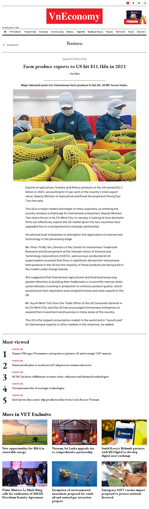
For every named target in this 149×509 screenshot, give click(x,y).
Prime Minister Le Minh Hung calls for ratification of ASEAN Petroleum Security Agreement (22, 493)
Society (131, 31)
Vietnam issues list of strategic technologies (38, 388)
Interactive (141, 31)
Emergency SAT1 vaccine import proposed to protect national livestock (123, 493)
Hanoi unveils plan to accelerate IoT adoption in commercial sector (52, 365)
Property (109, 31)
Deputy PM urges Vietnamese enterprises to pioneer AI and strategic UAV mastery (61, 353)
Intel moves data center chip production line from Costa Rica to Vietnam (55, 399)
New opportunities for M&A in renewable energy (23, 450)
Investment (43, 31)
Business (70, 31)
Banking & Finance (95, 31)
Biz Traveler (120, 31)
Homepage (10, 45)
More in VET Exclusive (26, 414)
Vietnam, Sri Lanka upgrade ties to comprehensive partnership (73, 450)
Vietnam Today (30, 31)
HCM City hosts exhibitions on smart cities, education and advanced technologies (60, 376)
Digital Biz (80, 31)
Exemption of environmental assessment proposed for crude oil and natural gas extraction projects (72, 495)
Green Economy (57, 31)
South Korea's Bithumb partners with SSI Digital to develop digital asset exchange (123, 452)
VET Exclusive (15, 31)
